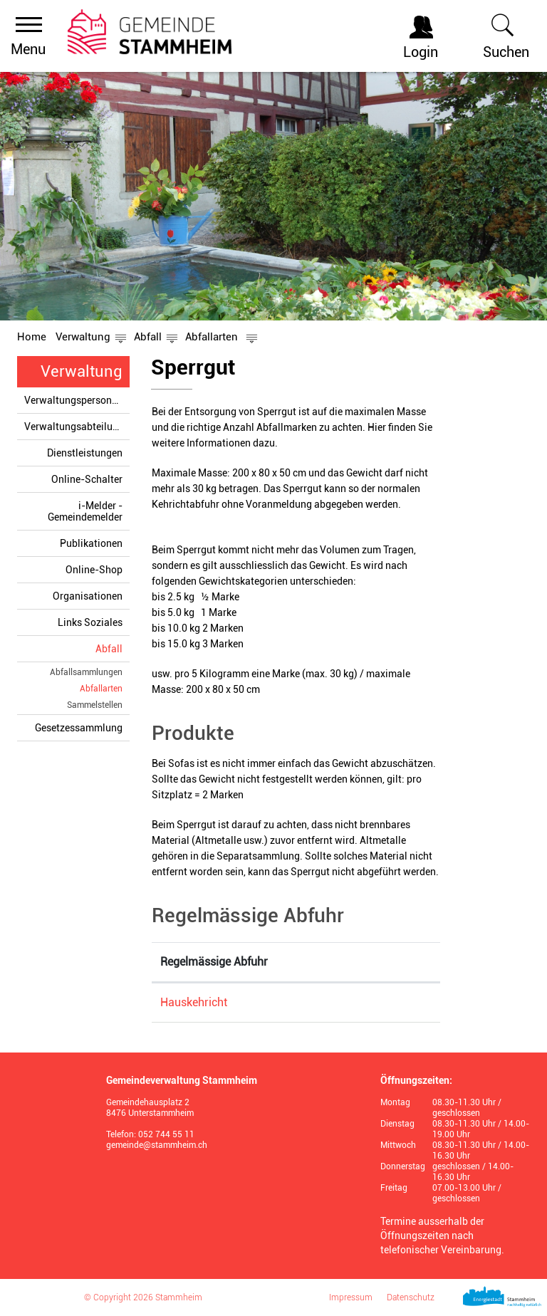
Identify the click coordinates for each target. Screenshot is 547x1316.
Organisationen (88, 596)
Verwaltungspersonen (73, 400)
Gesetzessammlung (79, 727)
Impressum (351, 1297)
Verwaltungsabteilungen (77, 426)
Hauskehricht (193, 1002)
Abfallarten (101, 688)
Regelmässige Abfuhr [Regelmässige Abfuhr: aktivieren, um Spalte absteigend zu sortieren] (214, 961)
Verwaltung (82, 371)
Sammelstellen (95, 705)
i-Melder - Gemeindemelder (85, 511)
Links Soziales (90, 622)
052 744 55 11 (166, 1134)
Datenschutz (410, 1297)
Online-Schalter (87, 479)
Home (31, 336)
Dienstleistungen (85, 453)
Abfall (109, 648)
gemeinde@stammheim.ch (156, 1145)
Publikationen (91, 543)
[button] (83, 336)
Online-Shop (94, 569)
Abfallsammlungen (86, 672)
